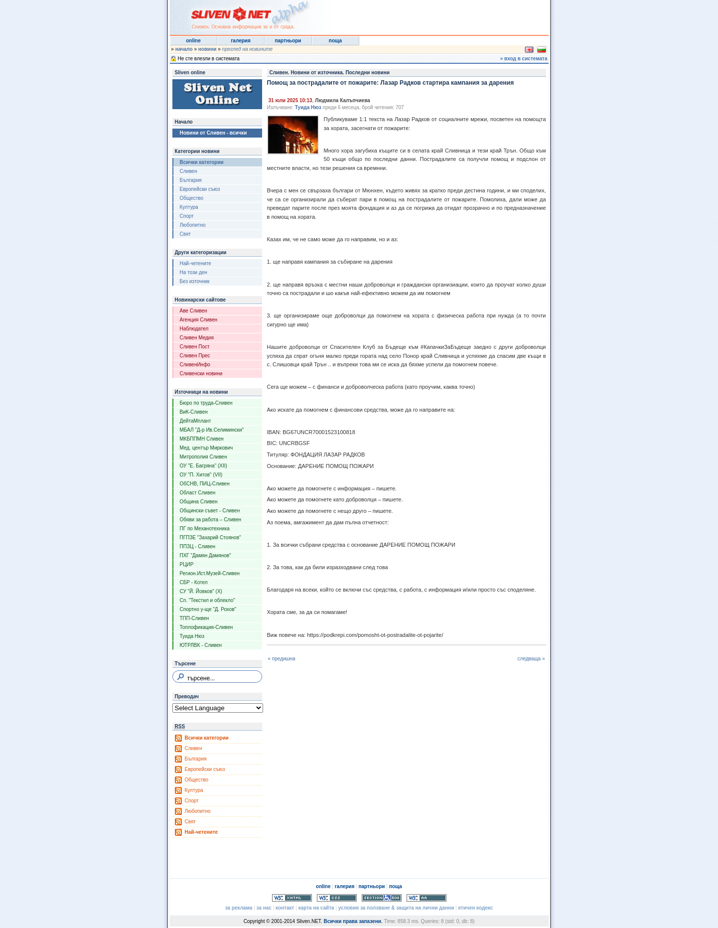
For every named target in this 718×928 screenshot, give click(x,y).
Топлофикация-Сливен (206, 627)
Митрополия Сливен (203, 457)
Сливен (188, 171)
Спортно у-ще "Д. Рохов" (208, 609)
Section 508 (381, 898)
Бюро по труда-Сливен (206, 403)
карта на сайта (316, 908)
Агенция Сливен (199, 319)
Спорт (187, 216)
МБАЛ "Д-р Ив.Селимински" (212, 430)
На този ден (193, 272)
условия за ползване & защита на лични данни (396, 908)
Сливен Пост (195, 346)
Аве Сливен (193, 310)
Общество (192, 198)
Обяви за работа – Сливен (211, 519)
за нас (264, 908)
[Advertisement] (426, 15)
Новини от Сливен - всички (213, 133)
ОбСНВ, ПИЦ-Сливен (205, 483)
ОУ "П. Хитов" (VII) (201, 474)
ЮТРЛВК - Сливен (201, 645)
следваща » (531, 658)
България (191, 180)
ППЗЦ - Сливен (198, 546)
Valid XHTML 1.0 (292, 898)
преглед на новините (247, 49)
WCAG (426, 898)
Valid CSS (336, 898)
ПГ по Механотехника (205, 528)
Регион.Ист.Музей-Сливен (210, 573)
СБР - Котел (194, 582)
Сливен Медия (197, 337)
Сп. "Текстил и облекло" (207, 600)
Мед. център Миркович (206, 448)
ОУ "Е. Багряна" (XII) (203, 465)
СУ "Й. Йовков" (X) (201, 591)
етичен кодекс (475, 908)
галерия (241, 40)
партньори (288, 40)
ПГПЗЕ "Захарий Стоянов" (210, 537)
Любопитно (193, 225)
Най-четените (195, 263)
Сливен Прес (195, 355)
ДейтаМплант (195, 421)
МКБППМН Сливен (202, 439)
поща (335, 40)
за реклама (239, 908)
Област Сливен (198, 492)
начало (184, 49)
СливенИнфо (195, 364)
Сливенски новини (201, 373)
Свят (185, 234)
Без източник (195, 281)
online (193, 40)
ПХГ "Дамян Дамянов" (205, 555)
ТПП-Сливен (194, 618)
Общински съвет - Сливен (210, 510)
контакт (285, 908)
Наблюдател (194, 328)
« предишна (281, 658)
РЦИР (187, 564)
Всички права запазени (352, 921)
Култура (189, 207)
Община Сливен (199, 501)
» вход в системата (524, 58)
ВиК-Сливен (194, 412)
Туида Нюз (192, 636)
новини (207, 49)
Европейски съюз (200, 189)
